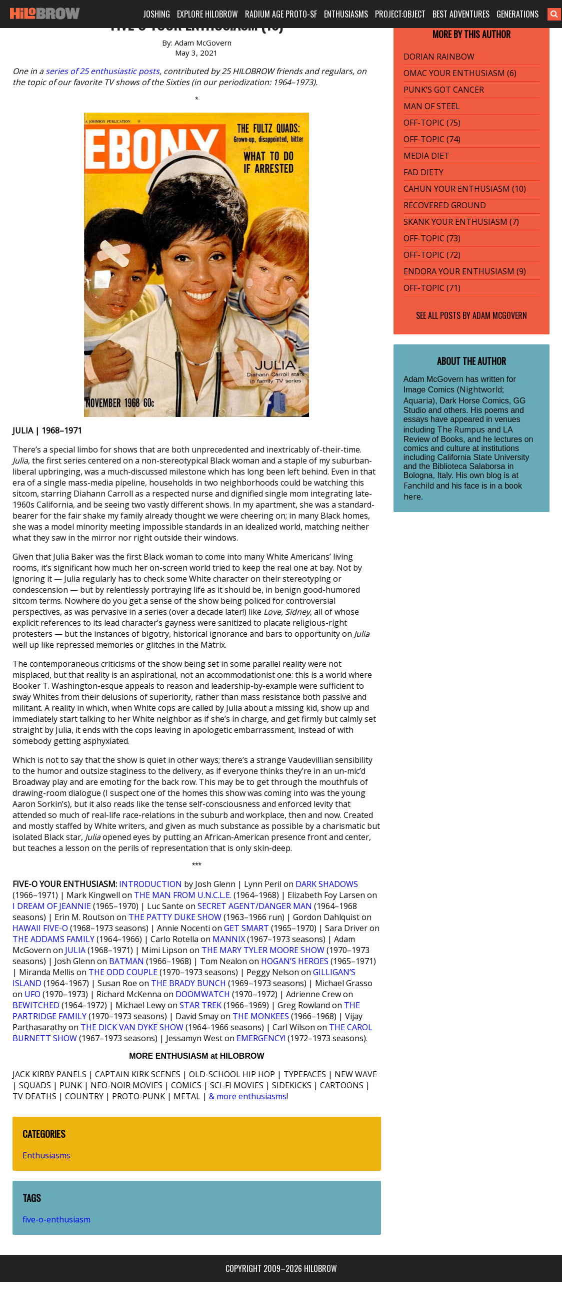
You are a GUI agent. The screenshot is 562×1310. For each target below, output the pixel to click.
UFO (32, 994)
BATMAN (126, 961)
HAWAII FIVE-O (40, 928)
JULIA (75, 950)
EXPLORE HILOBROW (207, 14)
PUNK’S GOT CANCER (444, 89)
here (412, 496)
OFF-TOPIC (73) (432, 238)
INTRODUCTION (150, 884)
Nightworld (481, 389)
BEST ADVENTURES (461, 14)
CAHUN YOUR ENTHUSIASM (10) (465, 188)
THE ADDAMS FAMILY (53, 939)
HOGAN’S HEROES (294, 961)
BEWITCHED (36, 1005)
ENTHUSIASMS (346, 14)
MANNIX (228, 939)
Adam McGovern (499, 315)
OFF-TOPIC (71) (432, 287)
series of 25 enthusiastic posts (103, 71)
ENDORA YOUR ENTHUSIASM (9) (465, 271)
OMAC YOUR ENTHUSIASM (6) (460, 73)
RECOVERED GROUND (445, 205)
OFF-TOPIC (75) (432, 122)
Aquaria (418, 400)
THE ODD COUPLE (123, 972)
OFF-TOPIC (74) (432, 139)
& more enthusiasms (247, 1096)
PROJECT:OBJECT (400, 14)
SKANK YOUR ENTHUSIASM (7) (461, 221)
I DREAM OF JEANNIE (51, 906)
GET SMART (246, 928)
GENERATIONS (517, 14)
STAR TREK (201, 1005)
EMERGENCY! (261, 1038)
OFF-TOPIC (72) (432, 254)
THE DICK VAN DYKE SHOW (132, 1027)
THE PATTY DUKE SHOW (175, 917)
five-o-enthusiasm (56, 1219)
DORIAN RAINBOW (439, 56)
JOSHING (156, 14)
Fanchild (419, 485)
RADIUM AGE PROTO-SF (281, 14)
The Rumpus (461, 429)
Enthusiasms (46, 1155)
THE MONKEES (260, 1016)
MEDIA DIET (427, 155)
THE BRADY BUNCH (188, 983)
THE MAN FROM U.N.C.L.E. (183, 895)
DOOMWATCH (203, 994)
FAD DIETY (424, 172)
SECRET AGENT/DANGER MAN (255, 906)
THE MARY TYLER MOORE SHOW (263, 950)
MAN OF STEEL (432, 106)
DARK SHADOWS (327, 884)
